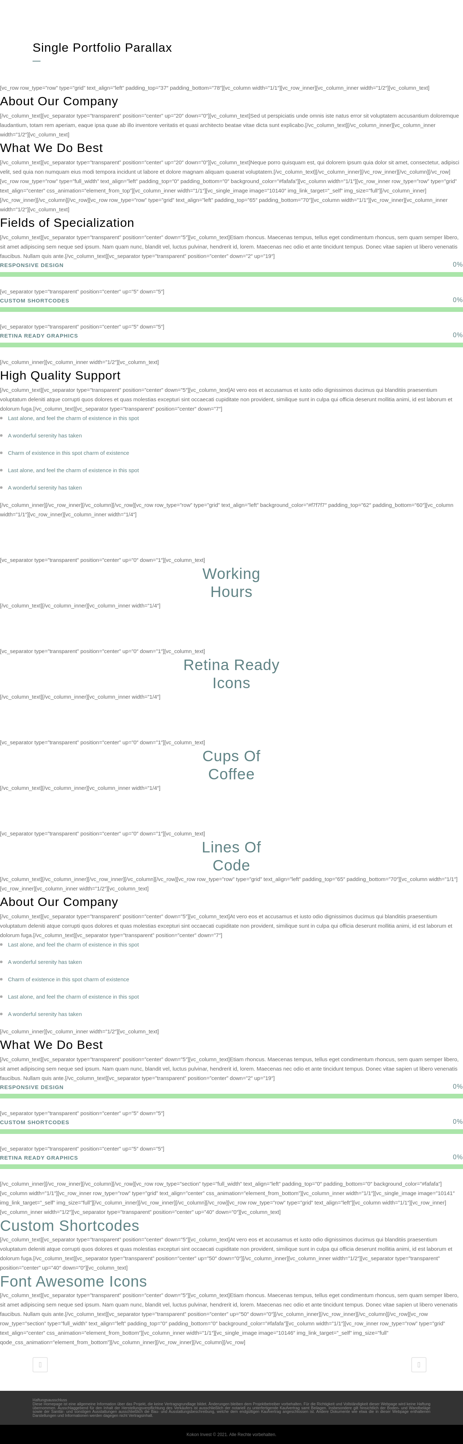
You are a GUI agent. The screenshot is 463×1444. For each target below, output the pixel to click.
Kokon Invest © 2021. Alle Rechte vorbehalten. (231, 1434)
